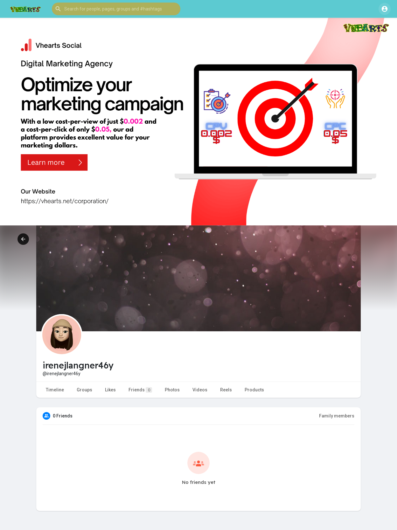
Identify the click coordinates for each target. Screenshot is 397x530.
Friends (140, 390)
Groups (84, 389)
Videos (199, 389)
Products (254, 389)
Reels (226, 389)
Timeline (55, 389)
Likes (110, 389)
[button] (116, 9)
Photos (172, 389)
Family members (336, 415)
